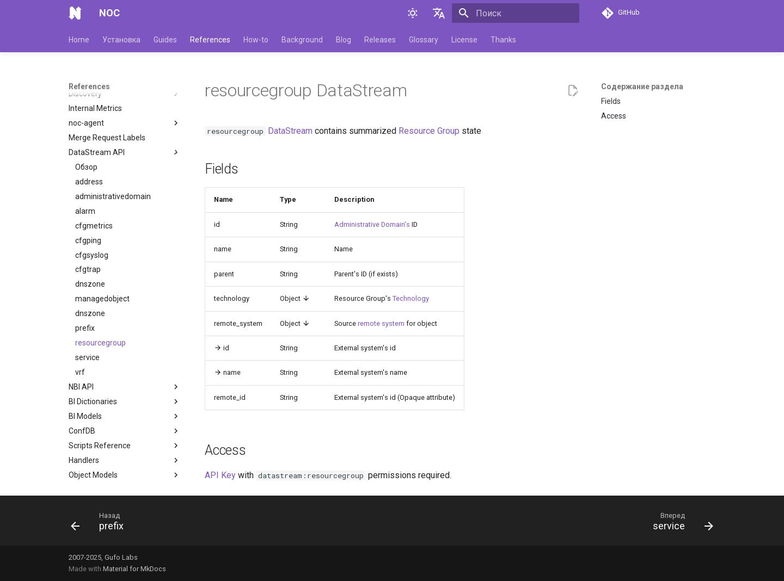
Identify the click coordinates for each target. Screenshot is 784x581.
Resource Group (429, 131)
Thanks (503, 39)
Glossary (423, 39)
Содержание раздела (642, 86)
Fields (611, 101)
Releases (380, 39)
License (464, 39)
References (210, 39)
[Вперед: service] (679, 524)
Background (302, 39)
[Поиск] (515, 13)
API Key (220, 475)
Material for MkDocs (134, 569)
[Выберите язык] (439, 13)
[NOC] (75, 13)
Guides (165, 39)
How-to (255, 39)
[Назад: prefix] (100, 524)
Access (613, 116)
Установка (121, 39)
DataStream (290, 131)
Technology (411, 298)
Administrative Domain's (372, 224)
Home (79, 39)
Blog (343, 39)
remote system (381, 323)
